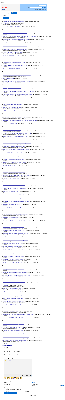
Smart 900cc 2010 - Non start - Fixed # (10, 165)
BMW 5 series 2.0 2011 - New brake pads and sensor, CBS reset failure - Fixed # (17, 139)
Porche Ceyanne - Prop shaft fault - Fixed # (10, 311)
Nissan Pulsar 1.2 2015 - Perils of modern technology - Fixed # (14, 62)
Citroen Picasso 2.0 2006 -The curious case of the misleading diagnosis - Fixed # (17, 220)
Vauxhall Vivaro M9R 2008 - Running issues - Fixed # (12, 113)
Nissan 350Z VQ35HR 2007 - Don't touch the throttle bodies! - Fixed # (15, 136)
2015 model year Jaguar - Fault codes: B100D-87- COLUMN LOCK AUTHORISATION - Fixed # (20, 29)
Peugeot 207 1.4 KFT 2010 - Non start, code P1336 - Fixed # (14, 159)
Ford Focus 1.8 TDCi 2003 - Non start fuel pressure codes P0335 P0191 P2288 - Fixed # (18, 91)
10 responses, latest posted (15, 338)
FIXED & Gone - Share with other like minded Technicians (13, 21)
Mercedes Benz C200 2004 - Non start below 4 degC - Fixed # (14, 317)
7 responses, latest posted (15, 173)
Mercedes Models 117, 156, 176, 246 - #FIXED (11, 26)
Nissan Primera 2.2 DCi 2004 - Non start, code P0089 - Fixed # (14, 307)
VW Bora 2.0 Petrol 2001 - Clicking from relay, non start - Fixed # (14, 272)
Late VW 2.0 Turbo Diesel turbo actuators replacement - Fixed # (14, 126)
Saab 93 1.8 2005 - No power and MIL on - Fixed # (12, 291)
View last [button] (25, 27)
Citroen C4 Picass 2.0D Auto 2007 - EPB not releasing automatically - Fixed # (17, 133)
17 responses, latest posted (15, 111)
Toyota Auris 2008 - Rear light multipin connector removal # (14, 230)
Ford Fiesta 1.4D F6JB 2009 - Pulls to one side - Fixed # (13, 104)
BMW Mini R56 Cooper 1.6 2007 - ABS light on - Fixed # (13, 327)
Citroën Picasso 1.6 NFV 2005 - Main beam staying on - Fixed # (14, 117)
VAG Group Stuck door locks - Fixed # (10, 110)
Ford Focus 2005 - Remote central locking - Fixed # (12, 288)
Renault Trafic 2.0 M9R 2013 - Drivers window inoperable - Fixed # (15, 49)
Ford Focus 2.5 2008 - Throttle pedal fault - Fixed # (12, 107)
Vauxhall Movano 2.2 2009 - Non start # (10, 123)
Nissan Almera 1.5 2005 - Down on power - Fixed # (12, 204)
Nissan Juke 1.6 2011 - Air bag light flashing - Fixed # (12, 155)
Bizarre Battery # (6, 285)
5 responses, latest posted (14, 289)
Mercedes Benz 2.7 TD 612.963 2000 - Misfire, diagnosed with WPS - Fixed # (17, 333)
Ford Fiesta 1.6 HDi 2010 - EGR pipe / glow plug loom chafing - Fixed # (16, 149)
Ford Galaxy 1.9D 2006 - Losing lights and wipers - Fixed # (13, 210)
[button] (25, 378)
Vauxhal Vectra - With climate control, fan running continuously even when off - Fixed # (18, 198)
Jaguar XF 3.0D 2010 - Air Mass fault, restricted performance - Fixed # (15, 214)
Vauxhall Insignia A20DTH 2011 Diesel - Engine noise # (13, 168)
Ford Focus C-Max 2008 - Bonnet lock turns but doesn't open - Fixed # (15, 240)
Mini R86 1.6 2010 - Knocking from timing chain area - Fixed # (14, 58)
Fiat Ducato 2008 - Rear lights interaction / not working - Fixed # (14, 84)
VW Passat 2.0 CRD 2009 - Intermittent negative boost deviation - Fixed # (16, 175)
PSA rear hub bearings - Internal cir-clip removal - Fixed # (13, 227)
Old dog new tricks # (6, 23)
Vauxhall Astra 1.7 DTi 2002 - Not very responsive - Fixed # (13, 301)
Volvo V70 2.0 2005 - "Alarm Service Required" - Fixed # (13, 298)
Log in (14, 12)
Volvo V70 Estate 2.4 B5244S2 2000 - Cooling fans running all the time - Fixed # (17, 94)
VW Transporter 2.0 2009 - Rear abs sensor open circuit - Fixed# (14, 340)
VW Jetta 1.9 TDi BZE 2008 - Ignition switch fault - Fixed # (13, 194)
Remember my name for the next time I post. (12, 392)
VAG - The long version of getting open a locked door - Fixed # (14, 172)
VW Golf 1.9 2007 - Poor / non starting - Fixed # (11, 71)
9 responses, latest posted (15, 176)
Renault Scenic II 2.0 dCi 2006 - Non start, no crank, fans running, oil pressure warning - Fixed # (20, 120)
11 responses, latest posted (15, 250)
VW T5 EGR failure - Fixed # (8, 78)
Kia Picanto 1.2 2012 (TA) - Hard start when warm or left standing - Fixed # (16, 275)
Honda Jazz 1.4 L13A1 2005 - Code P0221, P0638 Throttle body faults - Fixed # (17, 143)
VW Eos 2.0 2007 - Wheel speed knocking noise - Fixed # (13, 181)
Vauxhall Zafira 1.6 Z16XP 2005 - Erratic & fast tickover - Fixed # (15, 223)
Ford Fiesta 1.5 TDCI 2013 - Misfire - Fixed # (11, 55)
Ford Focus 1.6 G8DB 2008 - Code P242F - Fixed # (12, 130)
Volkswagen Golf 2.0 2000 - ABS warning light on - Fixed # (13, 269)
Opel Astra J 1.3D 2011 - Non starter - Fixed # (11, 178)
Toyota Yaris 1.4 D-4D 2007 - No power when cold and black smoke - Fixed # (17, 75)
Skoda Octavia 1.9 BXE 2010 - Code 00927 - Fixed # (12, 68)
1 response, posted (14, 24)
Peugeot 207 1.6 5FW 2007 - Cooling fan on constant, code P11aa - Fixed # (16, 81)
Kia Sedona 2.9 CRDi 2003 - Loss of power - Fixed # (12, 246)
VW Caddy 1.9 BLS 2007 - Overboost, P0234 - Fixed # (13, 42)
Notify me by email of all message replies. (12, 391)
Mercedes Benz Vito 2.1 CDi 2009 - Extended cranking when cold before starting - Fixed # (19, 314)
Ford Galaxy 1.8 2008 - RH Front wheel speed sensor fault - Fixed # (15, 188)
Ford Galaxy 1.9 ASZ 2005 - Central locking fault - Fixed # (13, 324)
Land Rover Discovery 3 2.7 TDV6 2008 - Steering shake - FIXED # (15, 65)
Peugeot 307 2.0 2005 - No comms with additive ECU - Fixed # (14, 265)
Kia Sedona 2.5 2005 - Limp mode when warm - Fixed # (13, 207)
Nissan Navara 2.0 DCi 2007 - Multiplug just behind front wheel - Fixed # (16, 233)
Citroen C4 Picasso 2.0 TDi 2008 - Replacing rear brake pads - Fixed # (15, 97)
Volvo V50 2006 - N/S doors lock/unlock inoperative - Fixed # (14, 282)
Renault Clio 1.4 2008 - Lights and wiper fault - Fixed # (13, 243)
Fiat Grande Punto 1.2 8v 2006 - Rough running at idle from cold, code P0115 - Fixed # (18, 320)
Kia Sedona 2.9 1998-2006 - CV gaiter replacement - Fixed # (14, 185)
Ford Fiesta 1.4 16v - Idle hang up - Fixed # (10, 191)
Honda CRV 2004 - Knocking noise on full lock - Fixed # (13, 252)
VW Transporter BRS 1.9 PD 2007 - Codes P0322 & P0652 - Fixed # (15, 46)
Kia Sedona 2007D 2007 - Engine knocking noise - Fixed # (13, 152)
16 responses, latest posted (14, 221)
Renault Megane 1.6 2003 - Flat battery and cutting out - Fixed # (14, 162)
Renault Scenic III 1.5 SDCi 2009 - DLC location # (12, 236)
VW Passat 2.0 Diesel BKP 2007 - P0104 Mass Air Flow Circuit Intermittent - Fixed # (18, 278)
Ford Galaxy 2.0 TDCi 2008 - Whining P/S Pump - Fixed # (13, 256)
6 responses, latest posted (15, 118)
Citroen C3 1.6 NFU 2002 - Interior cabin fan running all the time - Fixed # (16, 201)
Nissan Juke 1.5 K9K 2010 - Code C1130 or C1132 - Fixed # (13, 101)
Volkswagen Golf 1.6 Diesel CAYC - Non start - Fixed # (13, 330)
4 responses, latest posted (15, 50)
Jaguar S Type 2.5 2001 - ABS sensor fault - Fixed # (12, 88)
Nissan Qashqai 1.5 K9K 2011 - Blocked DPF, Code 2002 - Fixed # (15, 33)
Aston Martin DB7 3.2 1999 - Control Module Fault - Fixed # (14, 249)
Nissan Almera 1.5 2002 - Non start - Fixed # (11, 217)
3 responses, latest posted (15, 27)
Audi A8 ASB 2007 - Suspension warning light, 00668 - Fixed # (14, 146)
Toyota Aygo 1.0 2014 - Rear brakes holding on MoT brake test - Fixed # (16, 39)
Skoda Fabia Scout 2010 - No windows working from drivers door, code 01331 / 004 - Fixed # (19, 36)
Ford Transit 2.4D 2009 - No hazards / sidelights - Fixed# (13, 262)
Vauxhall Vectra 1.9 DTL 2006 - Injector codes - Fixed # (13, 304)
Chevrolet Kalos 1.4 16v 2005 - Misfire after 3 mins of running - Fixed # (16, 337)
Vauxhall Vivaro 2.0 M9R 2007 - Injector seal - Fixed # (13, 52)
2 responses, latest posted (15, 40)
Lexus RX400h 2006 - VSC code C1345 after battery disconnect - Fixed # (16, 295)
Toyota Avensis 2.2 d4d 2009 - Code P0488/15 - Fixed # (13, 259)
